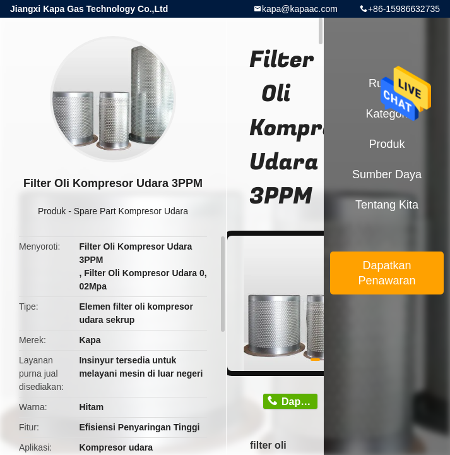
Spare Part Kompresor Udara (131, 211)
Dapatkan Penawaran (386, 273)
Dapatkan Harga (299, 401)
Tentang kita (386, 204)
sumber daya (387, 174)
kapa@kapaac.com (300, 9)
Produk (52, 211)
